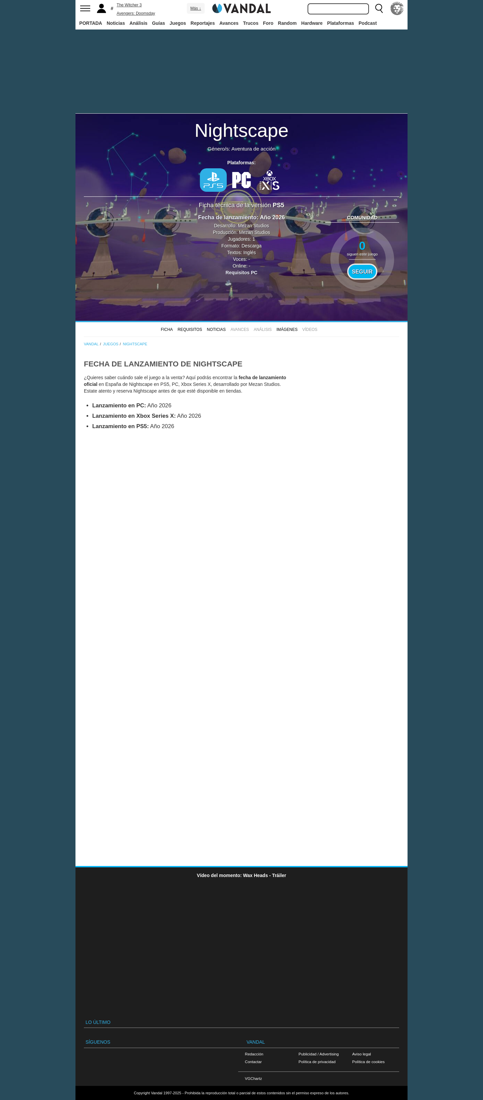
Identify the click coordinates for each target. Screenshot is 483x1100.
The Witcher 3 (129, 5)
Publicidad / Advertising (319, 1054)
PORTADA (90, 23)
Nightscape (241, 130)
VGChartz (253, 1078)
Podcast (368, 23)
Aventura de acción (253, 149)
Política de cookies (368, 1061)
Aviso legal (361, 1054)
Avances (228, 23)
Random (287, 23)
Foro (268, 23)
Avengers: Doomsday (136, 13)
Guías (158, 23)
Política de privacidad (317, 1061)
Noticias (116, 23)
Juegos (178, 23)
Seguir (362, 272)
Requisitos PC (242, 272)
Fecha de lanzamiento (227, 217)
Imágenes (287, 329)
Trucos (251, 23)
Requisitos (189, 329)
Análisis (138, 23)
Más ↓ (195, 8)
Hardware (312, 23)
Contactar (253, 1061)
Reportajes (203, 23)
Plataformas (340, 23)
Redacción (254, 1054)
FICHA (167, 329)
